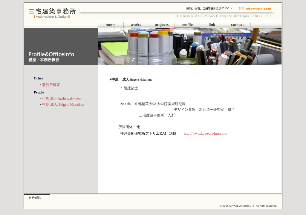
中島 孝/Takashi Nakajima (61, 99)
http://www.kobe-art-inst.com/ (205, 133)
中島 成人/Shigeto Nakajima (63, 104)
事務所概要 (51, 85)
